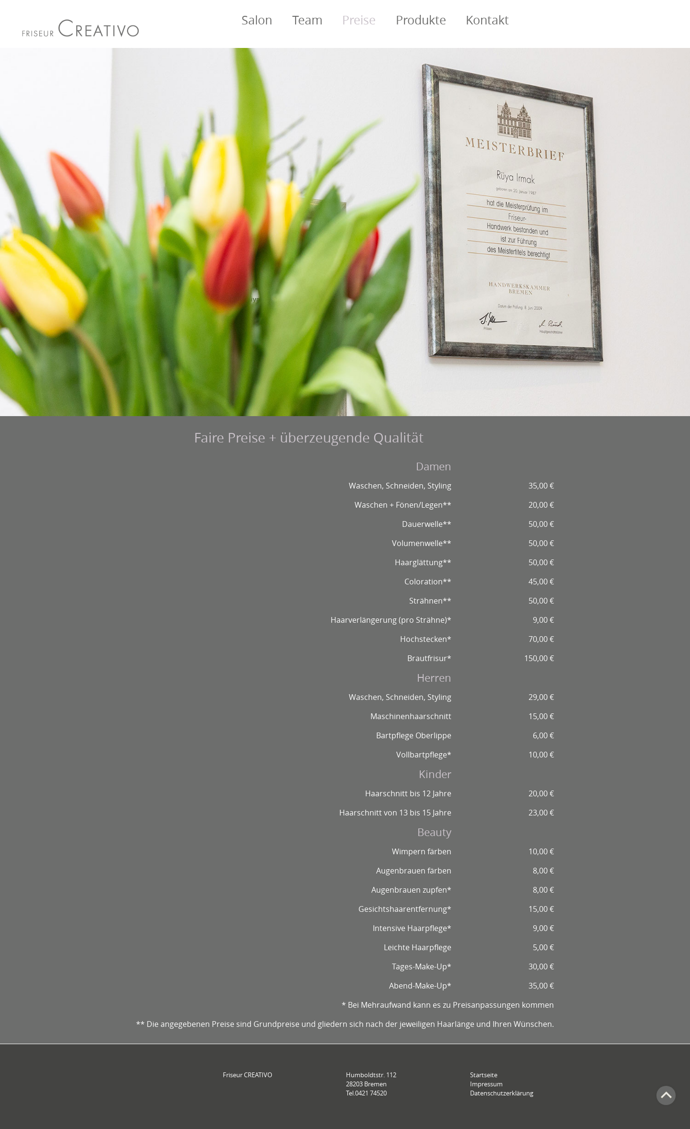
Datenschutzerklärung (501, 1093)
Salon (257, 20)
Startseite (483, 1075)
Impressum (486, 1084)
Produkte (421, 20)
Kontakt (487, 20)
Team (307, 20)
